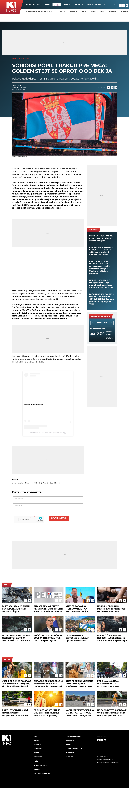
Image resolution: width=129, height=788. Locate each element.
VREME (47, 4)
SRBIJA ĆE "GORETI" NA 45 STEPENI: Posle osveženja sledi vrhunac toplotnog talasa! (47, 713)
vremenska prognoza (100, 316)
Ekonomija (78, 4)
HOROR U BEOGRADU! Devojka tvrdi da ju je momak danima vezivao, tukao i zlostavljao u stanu (101, 284)
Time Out (112, 12)
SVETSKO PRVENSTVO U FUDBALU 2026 (40, 12)
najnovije (30, 4)
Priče (36, 761)
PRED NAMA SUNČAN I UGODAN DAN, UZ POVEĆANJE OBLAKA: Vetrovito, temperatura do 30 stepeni (111, 684)
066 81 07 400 (104, 757)
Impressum (70, 740)
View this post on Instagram (33, 404)
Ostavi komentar (59, 518)
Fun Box (37, 769)
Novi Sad (102, 323)
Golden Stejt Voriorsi (40, 483)
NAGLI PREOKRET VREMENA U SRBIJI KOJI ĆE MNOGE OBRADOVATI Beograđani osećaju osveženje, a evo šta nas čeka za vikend (80, 713)
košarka (20, 483)
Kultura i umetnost (42, 773)
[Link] (112, 87)
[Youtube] (127, 5)
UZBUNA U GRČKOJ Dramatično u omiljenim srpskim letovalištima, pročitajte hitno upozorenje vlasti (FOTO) (79, 638)
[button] (92, 323)
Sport (89, 4)
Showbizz (100, 4)
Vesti (40, 4)
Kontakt (69, 757)
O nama (68, 744)
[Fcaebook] (108, 87)
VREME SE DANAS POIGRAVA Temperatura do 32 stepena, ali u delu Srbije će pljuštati (16, 684)
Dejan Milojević (55, 483)
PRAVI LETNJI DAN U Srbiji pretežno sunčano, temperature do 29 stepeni (15, 713)
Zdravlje (67, 4)
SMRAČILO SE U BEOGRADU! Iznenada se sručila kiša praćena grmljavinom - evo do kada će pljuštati (48, 684)
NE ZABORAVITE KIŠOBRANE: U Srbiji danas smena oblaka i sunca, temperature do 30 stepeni (112, 713)
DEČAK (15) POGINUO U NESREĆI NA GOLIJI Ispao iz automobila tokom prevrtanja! (112, 638)
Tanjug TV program (74, 748)
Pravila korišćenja (73, 736)
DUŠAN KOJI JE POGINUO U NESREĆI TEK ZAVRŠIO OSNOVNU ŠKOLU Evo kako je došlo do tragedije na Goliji (101, 299)
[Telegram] (115, 87)
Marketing (70, 753)
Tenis (84, 12)
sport (14, 483)
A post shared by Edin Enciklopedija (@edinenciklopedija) (48, 433)
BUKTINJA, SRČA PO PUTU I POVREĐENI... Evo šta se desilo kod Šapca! (101, 238)
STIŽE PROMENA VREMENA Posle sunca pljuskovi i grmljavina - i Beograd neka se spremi (80, 684)
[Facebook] (120, 5)
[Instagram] (123, 5)
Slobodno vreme (41, 765)
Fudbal (62, 12)
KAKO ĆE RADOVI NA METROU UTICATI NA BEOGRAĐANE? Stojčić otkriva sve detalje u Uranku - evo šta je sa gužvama (100, 267)
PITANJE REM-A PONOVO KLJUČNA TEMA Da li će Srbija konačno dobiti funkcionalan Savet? (101, 251)
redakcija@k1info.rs (107, 759)
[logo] (17, 756)
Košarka (73, 12)
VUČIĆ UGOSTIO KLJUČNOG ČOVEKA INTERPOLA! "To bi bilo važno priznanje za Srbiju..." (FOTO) (48, 638)
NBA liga (28, 483)
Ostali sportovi (97, 12)
